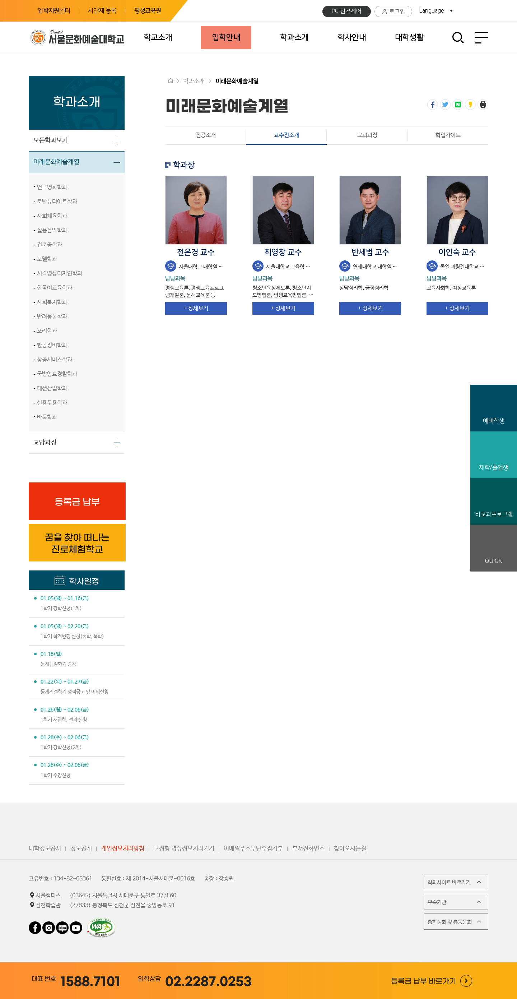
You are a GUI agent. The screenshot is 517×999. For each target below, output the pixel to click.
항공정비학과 (52, 345)
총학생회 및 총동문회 (455, 921)
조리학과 (47, 331)
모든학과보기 (50, 140)
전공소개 (206, 135)
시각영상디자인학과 (59, 273)
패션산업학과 (52, 388)
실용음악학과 (52, 230)
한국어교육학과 (54, 288)
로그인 (393, 11)
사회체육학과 (52, 216)
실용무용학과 (52, 402)
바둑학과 (47, 417)
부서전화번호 (308, 848)
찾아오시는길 (350, 848)
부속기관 (455, 901)
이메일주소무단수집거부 (253, 848)
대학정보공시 (45, 848)
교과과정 (367, 135)
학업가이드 (448, 135)
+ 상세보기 (195, 308)
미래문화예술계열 (56, 162)
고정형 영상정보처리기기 (184, 848)
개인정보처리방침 (122, 848)
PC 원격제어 (347, 11)
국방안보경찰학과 (57, 374)
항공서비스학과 (54, 359)
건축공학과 (49, 244)
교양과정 (44, 442)
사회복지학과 (52, 302)
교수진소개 (272, 135)
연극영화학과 (52, 187)
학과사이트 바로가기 (455, 881)
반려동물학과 (52, 316)
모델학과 (47, 259)
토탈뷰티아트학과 (57, 201)
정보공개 (81, 848)
